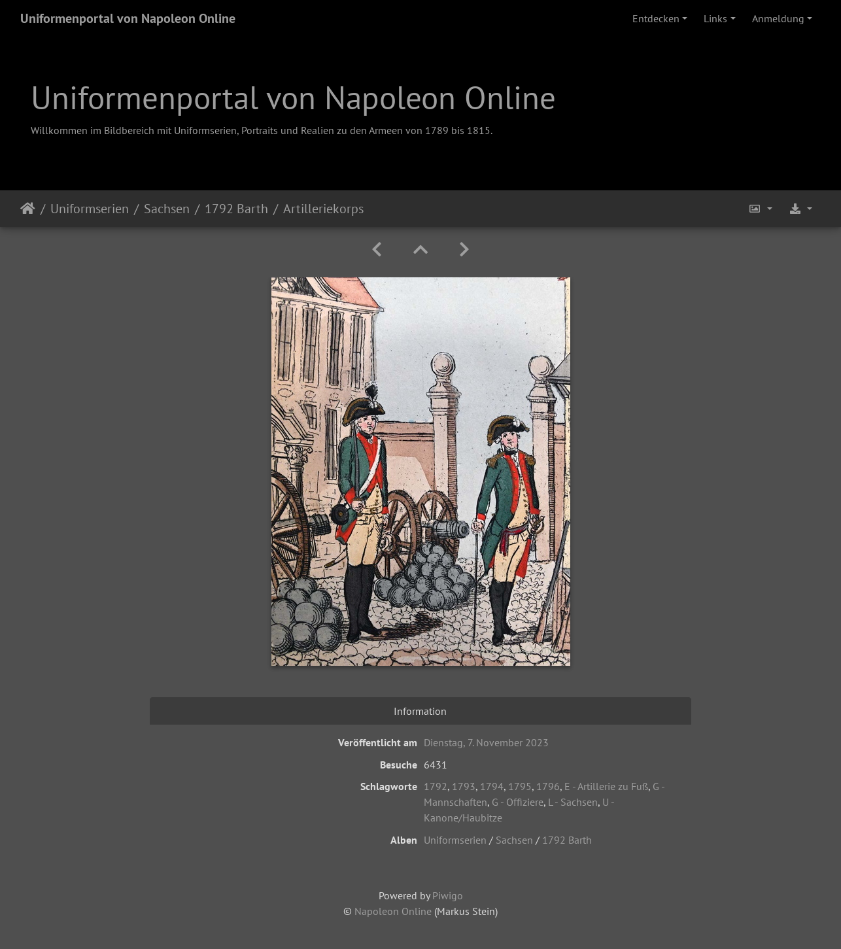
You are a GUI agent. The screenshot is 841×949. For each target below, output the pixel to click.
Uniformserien (89, 208)
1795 (520, 786)
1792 (435, 786)
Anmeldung (778, 18)
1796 (548, 786)
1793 (463, 786)
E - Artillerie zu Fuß (606, 786)
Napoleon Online (393, 911)
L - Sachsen (573, 801)
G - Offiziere (517, 801)
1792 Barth (236, 208)
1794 (492, 786)
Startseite (27, 208)
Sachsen (167, 208)
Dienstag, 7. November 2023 (486, 742)
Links (715, 18)
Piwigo (447, 895)
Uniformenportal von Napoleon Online (127, 18)
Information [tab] (420, 710)
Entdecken (655, 18)
